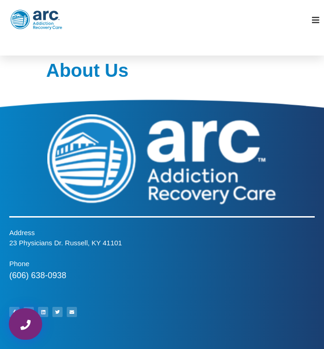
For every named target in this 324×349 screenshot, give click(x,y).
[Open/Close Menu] (315, 20)
